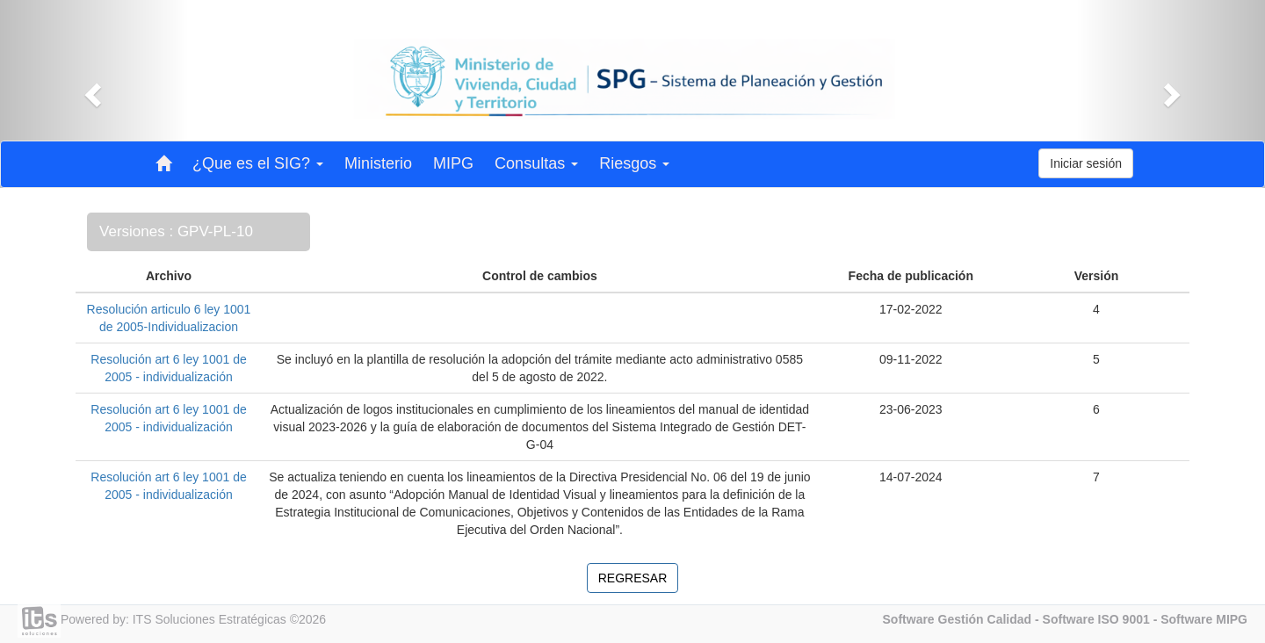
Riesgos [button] (634, 163)
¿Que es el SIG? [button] (257, 163)
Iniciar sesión (1086, 163)
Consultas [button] (536, 163)
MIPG (453, 163)
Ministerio (378, 163)
